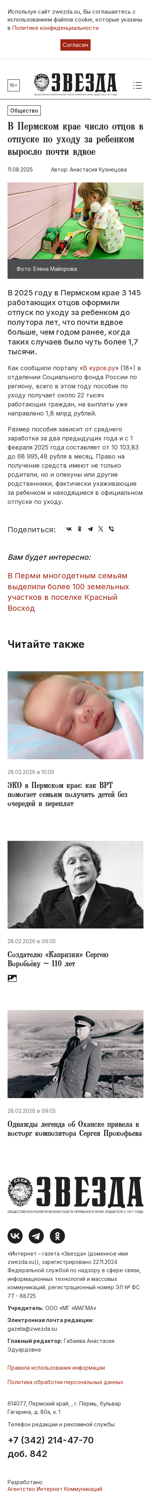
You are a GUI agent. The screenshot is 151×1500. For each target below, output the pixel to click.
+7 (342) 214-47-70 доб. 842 (51, 1447)
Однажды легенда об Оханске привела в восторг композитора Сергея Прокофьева (75, 1130)
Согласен (75, 44)
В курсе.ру (99, 368)
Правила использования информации (56, 1367)
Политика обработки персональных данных (65, 1382)
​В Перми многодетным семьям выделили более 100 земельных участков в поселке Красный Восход (68, 592)
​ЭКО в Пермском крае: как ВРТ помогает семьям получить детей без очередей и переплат (68, 795)
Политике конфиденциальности (55, 27)
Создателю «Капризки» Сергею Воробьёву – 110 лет (58, 960)
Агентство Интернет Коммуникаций (55, 1489)
